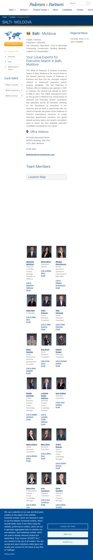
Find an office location (14, 44)
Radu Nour (30, 311)
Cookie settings (67, 526)
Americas (11, 57)
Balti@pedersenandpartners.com (40, 155)
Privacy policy (9, 554)
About (11, 10)
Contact (80, 10)
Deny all (68, 534)
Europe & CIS (23, 17)
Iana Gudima (61, 393)
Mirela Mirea (46, 262)
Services (23, 10)
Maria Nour (45, 444)
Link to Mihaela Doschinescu (60, 283)
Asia (9, 62)
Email (28, 290)
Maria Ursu (30, 488)
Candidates (67, 10)
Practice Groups (40, 10)
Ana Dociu (45, 350)
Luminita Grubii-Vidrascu (44, 395)
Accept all (68, 542)
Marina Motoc (31, 444)
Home (3, 10)
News (55, 10)
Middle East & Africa (13, 68)
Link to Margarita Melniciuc (29, 285)
